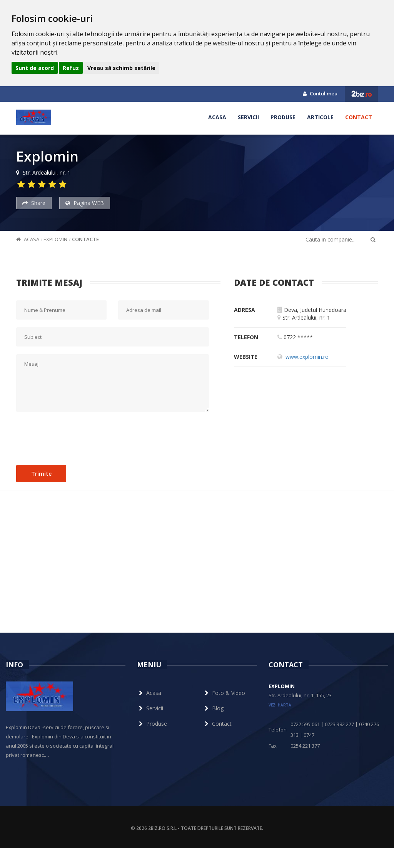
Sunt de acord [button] (34, 68)
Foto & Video (224, 692)
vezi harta (280, 705)
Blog (213, 708)
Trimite (41, 473)
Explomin (55, 239)
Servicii (248, 117)
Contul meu (320, 93)
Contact (358, 117)
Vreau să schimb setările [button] (121, 68)
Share (33, 203)
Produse (283, 117)
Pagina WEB (84, 203)
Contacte (85, 239)
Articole (320, 117)
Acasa (217, 117)
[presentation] (74, 436)
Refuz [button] (71, 68)
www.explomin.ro (307, 356)
